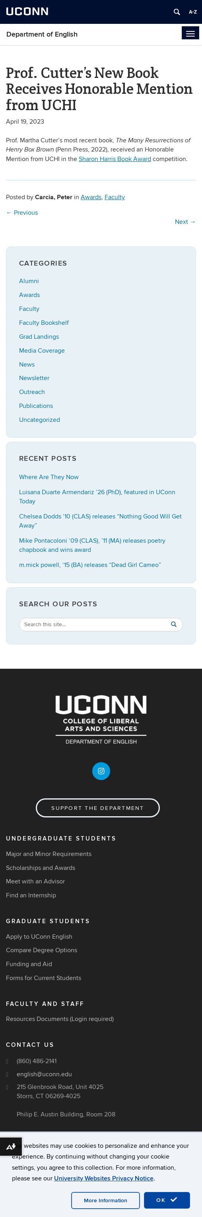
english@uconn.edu (44, 1074)
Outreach (32, 392)
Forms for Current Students (43, 978)
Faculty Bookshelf (44, 323)
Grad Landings (39, 337)
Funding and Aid (29, 964)
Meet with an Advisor (35, 881)
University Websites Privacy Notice (103, 1178)
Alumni (29, 281)
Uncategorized (39, 420)
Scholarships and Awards (40, 868)
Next (185, 222)
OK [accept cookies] (167, 1199)
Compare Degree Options (41, 950)
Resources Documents (37, 1019)
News (27, 365)
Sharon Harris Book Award (115, 159)
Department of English (42, 34)
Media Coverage (42, 351)
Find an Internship (31, 895)
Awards (91, 197)
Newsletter (34, 378)
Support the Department (97, 808)
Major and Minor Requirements (48, 854)
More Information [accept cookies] (105, 1200)
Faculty (115, 197)
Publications (36, 406)
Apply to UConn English (39, 937)
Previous (22, 213)
